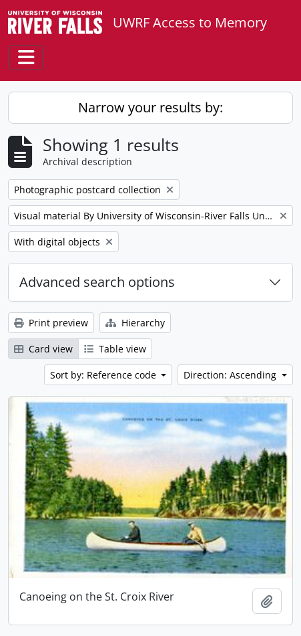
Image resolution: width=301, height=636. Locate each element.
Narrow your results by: (150, 107)
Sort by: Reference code (104, 374)
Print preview (51, 322)
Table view (115, 348)
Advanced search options (97, 282)
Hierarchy (135, 322)
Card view (43, 348)
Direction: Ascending (231, 374)
